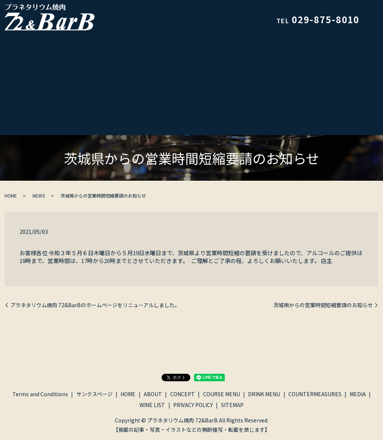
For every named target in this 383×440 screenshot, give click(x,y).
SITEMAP (28, 130)
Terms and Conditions (45, 38)
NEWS (39, 195)
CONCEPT (29, 72)
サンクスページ (35, 47)
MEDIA (25, 105)
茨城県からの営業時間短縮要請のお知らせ (323, 305)
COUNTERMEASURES (43, 97)
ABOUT (26, 63)
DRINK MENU (33, 88)
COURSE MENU (35, 80)
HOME (24, 55)
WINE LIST (29, 114)
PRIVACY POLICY (36, 122)
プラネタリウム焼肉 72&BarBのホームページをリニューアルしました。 (95, 305)
